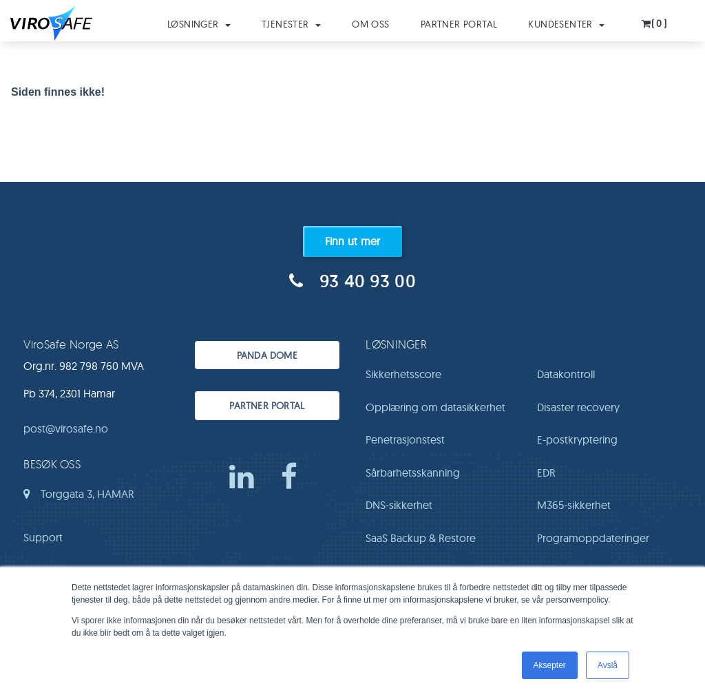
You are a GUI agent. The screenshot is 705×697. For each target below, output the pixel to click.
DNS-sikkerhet (399, 505)
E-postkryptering (577, 439)
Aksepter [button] (550, 665)
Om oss (370, 24)
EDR (546, 472)
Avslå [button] (608, 665)
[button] (654, 19)
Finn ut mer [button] (353, 241)
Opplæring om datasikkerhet (435, 407)
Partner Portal (459, 24)
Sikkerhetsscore (403, 374)
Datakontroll (566, 374)
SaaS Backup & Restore (421, 538)
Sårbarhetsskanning (413, 472)
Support (43, 537)
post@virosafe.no (65, 428)
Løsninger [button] (199, 24)
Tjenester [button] (291, 24)
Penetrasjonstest (405, 439)
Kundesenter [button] (566, 24)
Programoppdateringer (593, 538)
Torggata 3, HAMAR (78, 498)
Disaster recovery (578, 407)
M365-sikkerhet (574, 505)
